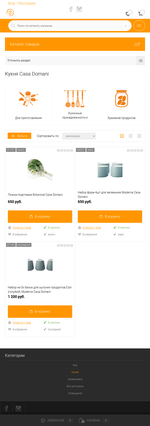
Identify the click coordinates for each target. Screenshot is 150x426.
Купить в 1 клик (19, 227)
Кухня (75, 372)
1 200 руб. (40, 298)
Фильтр (19, 136)
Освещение (75, 393)
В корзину (40, 216)
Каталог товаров (75, 44)
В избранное (17, 234)
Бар (75, 365)
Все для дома (75, 386)
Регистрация (26, 3)
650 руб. (40, 203)
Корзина (94, 420)
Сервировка (75, 379)
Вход (11, 3)
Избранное (57, 420)
